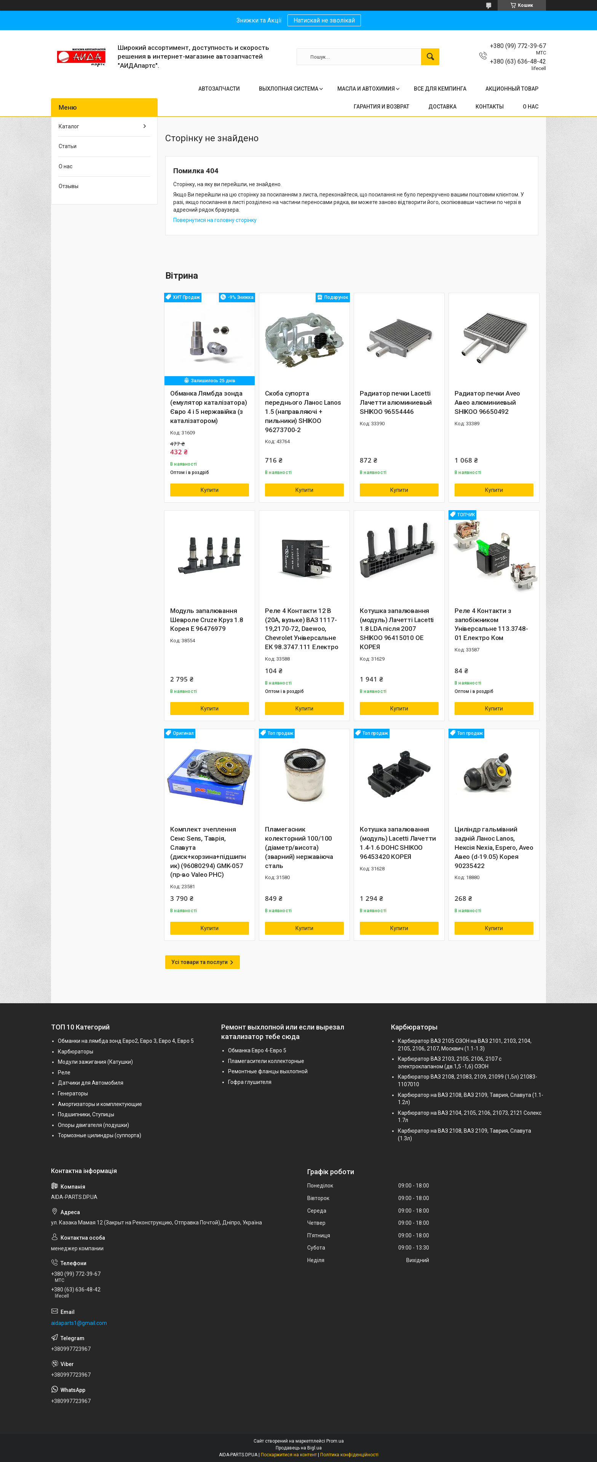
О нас (65, 166)
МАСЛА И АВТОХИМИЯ (366, 89)
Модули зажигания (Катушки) (95, 1062)
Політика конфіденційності (349, 1454)
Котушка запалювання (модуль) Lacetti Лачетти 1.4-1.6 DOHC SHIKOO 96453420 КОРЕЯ (398, 842)
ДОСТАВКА (442, 107)
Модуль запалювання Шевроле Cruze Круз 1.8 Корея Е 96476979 (206, 620)
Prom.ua (335, 1441)
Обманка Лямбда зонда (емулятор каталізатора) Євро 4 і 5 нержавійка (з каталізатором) (208, 406)
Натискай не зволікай (324, 20)
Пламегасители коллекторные (266, 1061)
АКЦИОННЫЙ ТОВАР (511, 89)
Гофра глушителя (249, 1082)
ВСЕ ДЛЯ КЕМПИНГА (440, 89)
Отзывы (68, 186)
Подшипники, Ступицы (86, 1114)
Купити (210, 490)
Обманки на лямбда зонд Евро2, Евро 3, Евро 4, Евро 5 (126, 1041)
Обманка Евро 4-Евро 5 (257, 1050)
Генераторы (73, 1093)
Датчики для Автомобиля (90, 1083)
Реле (64, 1072)
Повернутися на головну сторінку (215, 220)
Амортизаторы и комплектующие (100, 1104)
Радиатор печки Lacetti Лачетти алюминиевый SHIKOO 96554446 (396, 402)
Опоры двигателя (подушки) (93, 1125)
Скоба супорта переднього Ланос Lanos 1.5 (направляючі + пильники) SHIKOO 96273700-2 (303, 411)
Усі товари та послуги (199, 962)
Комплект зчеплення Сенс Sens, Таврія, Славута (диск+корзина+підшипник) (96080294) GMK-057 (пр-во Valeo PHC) (208, 851)
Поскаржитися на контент (289, 1454)
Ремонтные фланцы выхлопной (268, 1071)
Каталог (69, 126)
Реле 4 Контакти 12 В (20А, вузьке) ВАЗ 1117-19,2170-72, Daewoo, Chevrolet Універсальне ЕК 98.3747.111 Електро (301, 629)
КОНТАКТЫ (490, 107)
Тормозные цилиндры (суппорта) (99, 1135)
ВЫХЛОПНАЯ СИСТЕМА (288, 89)
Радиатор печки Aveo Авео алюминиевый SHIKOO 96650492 (487, 402)
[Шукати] (430, 56)
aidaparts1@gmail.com (79, 1323)
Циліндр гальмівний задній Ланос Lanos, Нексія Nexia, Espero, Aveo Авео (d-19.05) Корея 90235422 (494, 847)
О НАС (530, 107)
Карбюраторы (75, 1052)
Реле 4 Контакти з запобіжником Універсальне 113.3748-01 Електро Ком (491, 624)
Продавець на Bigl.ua (299, 1448)
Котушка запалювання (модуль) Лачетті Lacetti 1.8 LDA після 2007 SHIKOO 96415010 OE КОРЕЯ (397, 629)
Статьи (68, 146)
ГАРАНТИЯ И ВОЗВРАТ (381, 107)
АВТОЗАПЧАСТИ (219, 89)
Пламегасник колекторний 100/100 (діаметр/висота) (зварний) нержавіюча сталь (299, 847)
